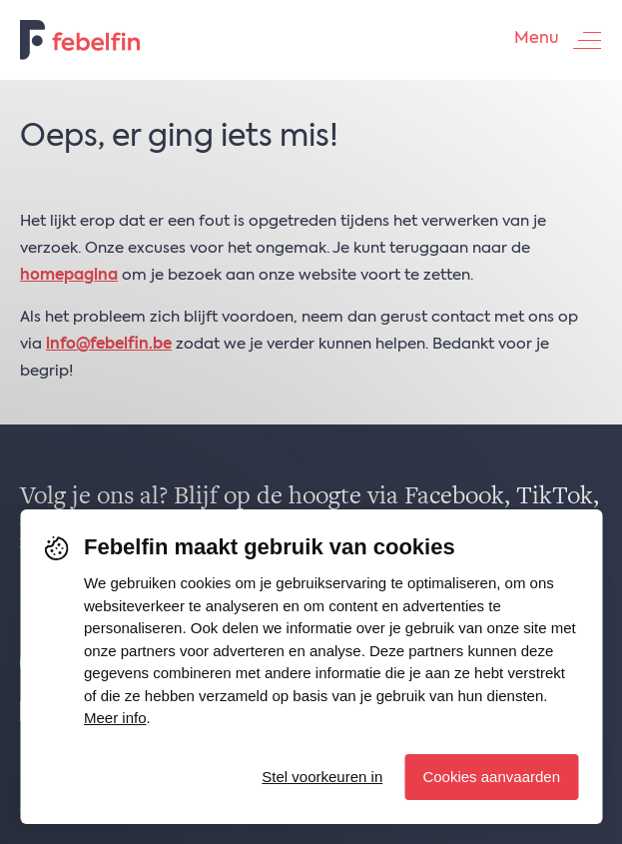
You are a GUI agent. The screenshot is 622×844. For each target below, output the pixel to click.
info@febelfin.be (109, 344)
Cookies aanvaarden (491, 776)
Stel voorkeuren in (322, 776)
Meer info (115, 717)
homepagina (69, 275)
